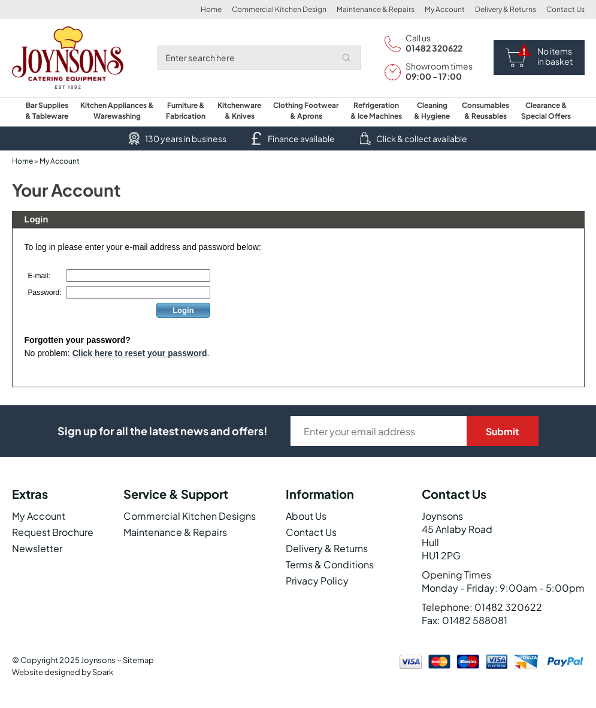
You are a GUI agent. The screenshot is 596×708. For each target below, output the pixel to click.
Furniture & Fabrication (185, 110)
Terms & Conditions (330, 564)
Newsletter (37, 548)
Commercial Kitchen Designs (189, 516)
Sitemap (138, 660)
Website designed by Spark (62, 672)
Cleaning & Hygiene (432, 110)
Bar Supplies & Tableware (46, 110)
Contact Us (565, 9)
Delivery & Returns (505, 9)
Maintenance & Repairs (376, 9)
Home (211, 9)
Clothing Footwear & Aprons (305, 110)
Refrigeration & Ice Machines (376, 110)
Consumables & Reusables (485, 110)
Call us (418, 37)
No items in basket (555, 56)
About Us (306, 516)
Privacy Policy (317, 580)
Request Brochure (52, 532)
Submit (502, 431)
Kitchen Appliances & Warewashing (117, 110)
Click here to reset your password (139, 353)
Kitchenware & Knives (239, 110)
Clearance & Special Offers (546, 110)
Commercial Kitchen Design (279, 9)
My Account (445, 9)
